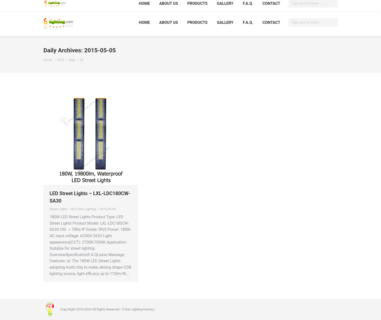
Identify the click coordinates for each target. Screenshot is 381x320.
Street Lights (58, 209)
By (83, 209)
